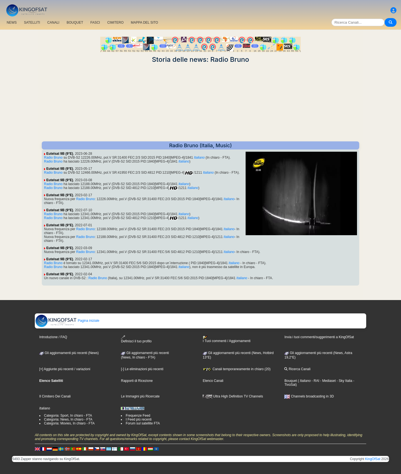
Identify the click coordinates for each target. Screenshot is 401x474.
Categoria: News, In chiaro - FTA (68, 419)
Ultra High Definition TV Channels (233, 396)
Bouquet (290, 381)
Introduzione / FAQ (53, 337)
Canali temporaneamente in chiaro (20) (236, 369)
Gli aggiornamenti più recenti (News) (69, 353)
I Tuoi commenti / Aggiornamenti (226, 339)
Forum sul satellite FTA (143, 423)
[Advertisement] (200, 102)
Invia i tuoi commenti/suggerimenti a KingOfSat (319, 337)
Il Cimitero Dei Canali (55, 396)
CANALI (53, 22)
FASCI (95, 22)
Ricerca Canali (297, 369)
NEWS (12, 22)
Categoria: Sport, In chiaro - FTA (68, 415)
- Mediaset (327, 381)
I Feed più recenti (138, 419)
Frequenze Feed (138, 415)
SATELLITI (32, 22)
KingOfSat (372, 459)
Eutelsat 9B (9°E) (59, 154)
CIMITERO (115, 22)
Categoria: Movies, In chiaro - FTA (69, 423)
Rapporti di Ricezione (137, 381)
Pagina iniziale (67, 321)
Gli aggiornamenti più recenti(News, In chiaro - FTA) (145, 355)
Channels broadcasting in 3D (309, 396)
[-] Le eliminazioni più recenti (142, 369)
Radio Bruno (53, 157)
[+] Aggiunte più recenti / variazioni (64, 369)
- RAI (315, 381)
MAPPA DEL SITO (144, 22)
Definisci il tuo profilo (136, 339)
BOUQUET (75, 22)
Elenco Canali (213, 381)
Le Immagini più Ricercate (140, 396)
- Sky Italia (344, 381)
